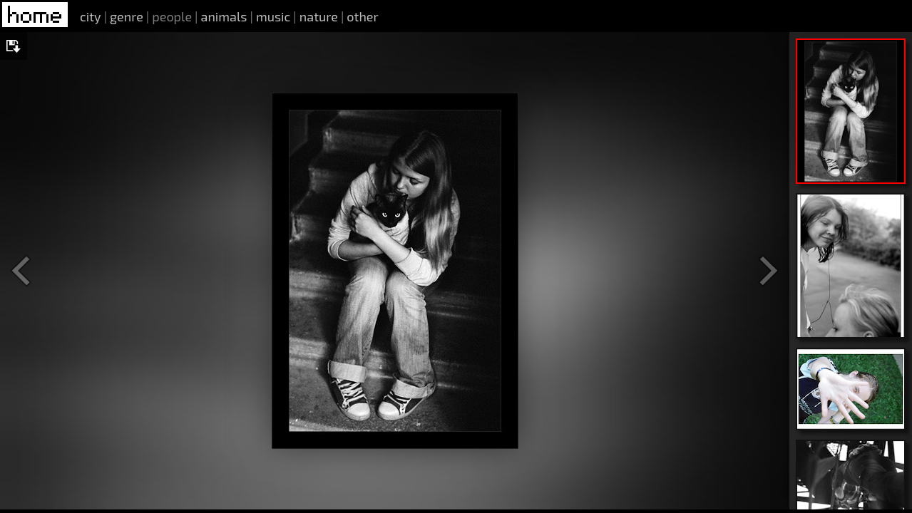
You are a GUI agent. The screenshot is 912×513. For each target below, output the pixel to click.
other (362, 16)
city (90, 16)
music (273, 16)
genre (126, 16)
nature (318, 16)
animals (224, 16)
